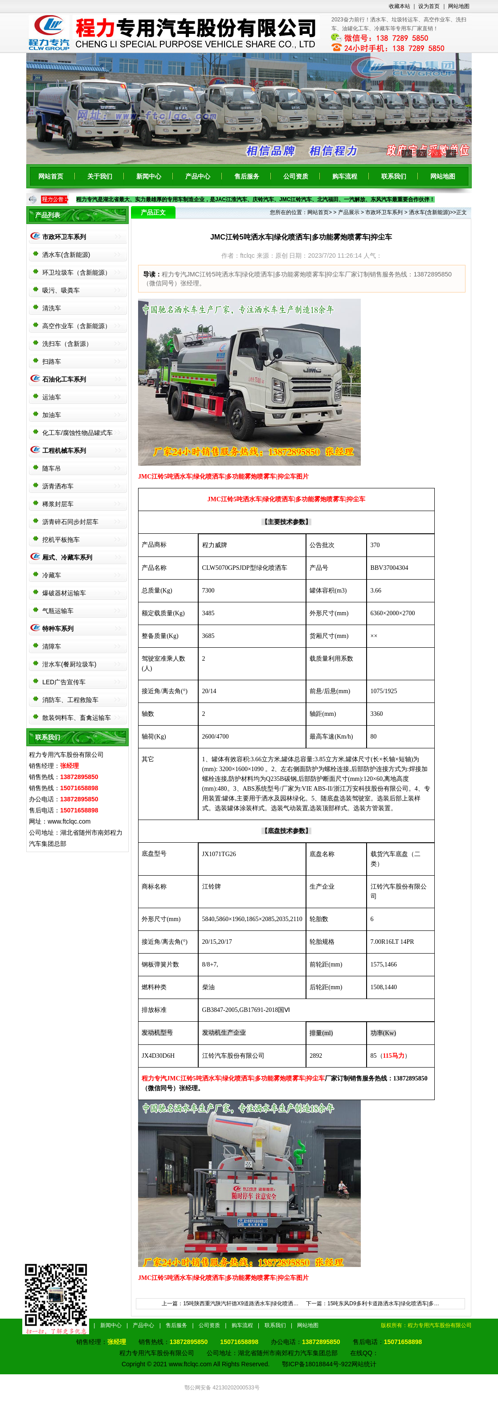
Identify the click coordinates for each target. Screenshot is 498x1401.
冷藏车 (51, 575)
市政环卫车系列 (64, 236)
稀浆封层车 (57, 504)
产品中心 (197, 176)
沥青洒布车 (57, 486)
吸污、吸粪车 (61, 290)
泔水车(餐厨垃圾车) (69, 664)
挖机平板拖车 (61, 539)
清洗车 (51, 308)
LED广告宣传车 (64, 682)
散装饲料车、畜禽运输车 (76, 717)
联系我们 (393, 176)
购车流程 (344, 176)
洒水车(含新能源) (66, 254)
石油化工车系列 (64, 379)
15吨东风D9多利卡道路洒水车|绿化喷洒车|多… (383, 1303)
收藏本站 (399, 6)
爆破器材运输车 (64, 593)
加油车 (51, 414)
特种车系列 (57, 628)
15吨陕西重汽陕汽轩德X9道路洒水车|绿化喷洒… (240, 1303)
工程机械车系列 (64, 450)
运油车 (51, 397)
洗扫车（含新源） (67, 343)
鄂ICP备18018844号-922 (316, 1364)
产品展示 (348, 212)
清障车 (51, 646)
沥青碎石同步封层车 (70, 521)
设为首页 (429, 6)
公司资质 (295, 176)
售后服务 (246, 176)
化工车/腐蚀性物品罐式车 (77, 432)
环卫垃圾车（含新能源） (76, 272)
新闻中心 (148, 176)
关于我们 (99, 176)
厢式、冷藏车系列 (67, 557)
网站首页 (50, 176)
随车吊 (51, 468)
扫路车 (51, 361)
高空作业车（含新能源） (76, 325)
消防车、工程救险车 (70, 699)
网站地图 (458, 6)
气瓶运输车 (57, 610)
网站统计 (363, 1364)
